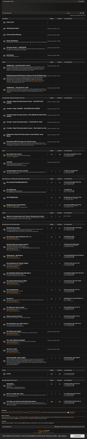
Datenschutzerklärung (14, 34)
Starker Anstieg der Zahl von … (72, 289)
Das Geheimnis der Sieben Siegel (17, 263)
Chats (3, 150)
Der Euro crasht (12, 349)
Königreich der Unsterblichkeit (19, 207)
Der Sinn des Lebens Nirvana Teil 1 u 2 (19, 237)
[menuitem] (12, 2)
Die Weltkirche (11, 190)
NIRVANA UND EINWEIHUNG (71, 244)
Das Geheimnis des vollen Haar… (73, 323)
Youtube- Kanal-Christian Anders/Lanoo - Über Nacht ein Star (27, 128)
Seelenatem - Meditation (15, 255)
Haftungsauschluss (13, 28)
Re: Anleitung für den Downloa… (72, 393)
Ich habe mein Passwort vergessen (49, 412)
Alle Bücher (10, 55)
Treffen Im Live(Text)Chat (71, 170)
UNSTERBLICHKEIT (69, 236)
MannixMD (47, 430)
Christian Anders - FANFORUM (16, 47)
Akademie (15, 156)
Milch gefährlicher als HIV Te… (72, 307)
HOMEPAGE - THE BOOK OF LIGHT (18, 87)
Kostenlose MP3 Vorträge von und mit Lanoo (21, 141)
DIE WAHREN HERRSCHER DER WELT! (19, 273)
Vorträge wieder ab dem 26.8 (72, 383)
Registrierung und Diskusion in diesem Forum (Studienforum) (26, 75)
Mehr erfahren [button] (62, 436)
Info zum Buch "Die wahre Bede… (73, 280)
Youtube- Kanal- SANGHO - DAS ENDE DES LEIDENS (23, 108)
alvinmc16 (51, 423)
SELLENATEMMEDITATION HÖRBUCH (74, 255)
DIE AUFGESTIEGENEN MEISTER (17, 182)
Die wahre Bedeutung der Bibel (17, 281)
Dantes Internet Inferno (14, 316)
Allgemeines (5, 18)
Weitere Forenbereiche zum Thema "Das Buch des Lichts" (25, 216)
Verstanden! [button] (77, 436)
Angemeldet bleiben (63, 412)
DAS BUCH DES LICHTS (71, 198)
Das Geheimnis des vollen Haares (17, 323)
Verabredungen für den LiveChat (17, 171)
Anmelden (4, 410)
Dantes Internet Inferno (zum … (72, 316)
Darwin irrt (10, 298)
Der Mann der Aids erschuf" (16, 307)
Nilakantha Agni (69, 155)
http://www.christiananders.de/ (13, 239)
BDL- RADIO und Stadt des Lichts (9, 380)
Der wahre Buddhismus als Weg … (73, 204)
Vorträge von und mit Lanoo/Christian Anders (21, 401)
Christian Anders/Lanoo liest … (72, 263)
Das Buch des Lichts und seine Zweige (10, 224)
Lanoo (67, 299)
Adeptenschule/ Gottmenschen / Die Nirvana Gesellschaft (16, 178)
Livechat (9, 162)
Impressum (10, 22)
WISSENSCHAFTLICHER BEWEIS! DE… (74, 298)
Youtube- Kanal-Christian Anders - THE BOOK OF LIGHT (25, 122)
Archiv (9, 374)
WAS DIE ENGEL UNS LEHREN (16, 358)
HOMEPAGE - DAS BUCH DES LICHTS (18, 65)
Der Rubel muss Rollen (14, 331)
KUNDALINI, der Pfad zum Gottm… (73, 197)
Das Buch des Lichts (13, 228)
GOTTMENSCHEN (12, 197)
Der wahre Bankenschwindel (16, 340)
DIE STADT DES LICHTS (14, 154)
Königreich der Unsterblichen (16, 205)
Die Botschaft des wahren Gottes (17, 244)
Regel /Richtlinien (12, 41)
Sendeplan (10, 384)
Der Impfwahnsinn (12, 290)
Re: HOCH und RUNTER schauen (72, 154)
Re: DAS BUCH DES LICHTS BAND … (73, 227)
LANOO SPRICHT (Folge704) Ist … (73, 401)
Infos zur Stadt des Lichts (15, 394)
